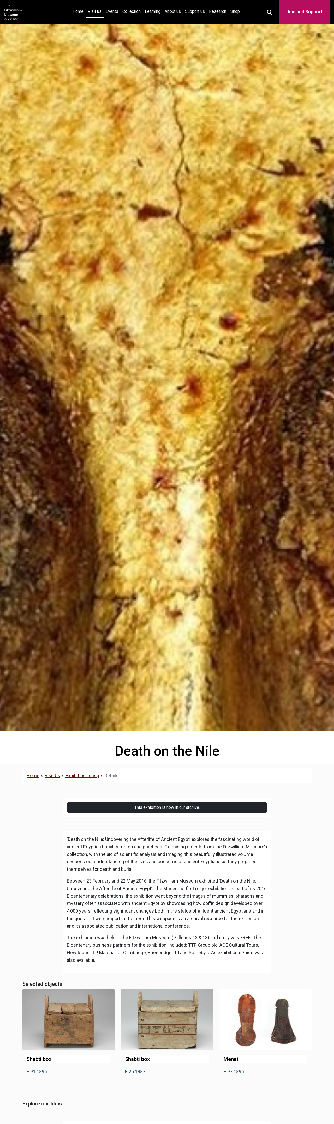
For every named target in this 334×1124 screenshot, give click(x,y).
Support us (195, 11)
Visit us (95, 11)
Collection (131, 11)
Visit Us (52, 775)
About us (173, 11)
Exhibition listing (82, 775)
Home (79, 11)
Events (112, 11)
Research (217, 11)
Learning (152, 11)
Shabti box (39, 1059)
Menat (231, 1059)
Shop (235, 11)
